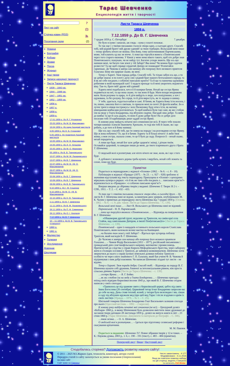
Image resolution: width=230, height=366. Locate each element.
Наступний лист (153, 342)
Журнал (51, 73)
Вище (140, 342)
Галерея (52, 257)
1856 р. (53, 110)
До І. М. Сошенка (64, 201)
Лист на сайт (51, 27)
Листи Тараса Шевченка (61, 87)
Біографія (52, 54)
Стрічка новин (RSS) (56, 34)
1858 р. (53, 119)
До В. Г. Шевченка (65, 172)
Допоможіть (115, 349)
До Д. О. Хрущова (65, 155)
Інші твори (53, 78)
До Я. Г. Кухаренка (66, 128)
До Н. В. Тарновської (67, 212)
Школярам (50, 272)
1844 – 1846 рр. (57, 97)
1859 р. (53, 123)
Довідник (49, 267)
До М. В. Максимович (67, 132)
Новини (51, 49)
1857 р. (53, 115)
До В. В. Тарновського (66, 163)
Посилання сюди (54, 41)
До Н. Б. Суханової (65, 140)
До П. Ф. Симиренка (66, 224)
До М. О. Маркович (66, 159)
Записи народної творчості (63, 83)
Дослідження (54, 262)
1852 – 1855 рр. (57, 106)
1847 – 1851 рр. (57, 101)
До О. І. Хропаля (65, 229)
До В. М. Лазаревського (68, 220)
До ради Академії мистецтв (70, 136)
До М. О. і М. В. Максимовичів (63, 206)
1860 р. (53, 244)
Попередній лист (126, 342)
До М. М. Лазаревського (68, 167)
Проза (50, 68)
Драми (51, 64)
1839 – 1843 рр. (57, 92)
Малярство (53, 252)
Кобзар (51, 59)
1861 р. (53, 248)
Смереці (75, 363)
